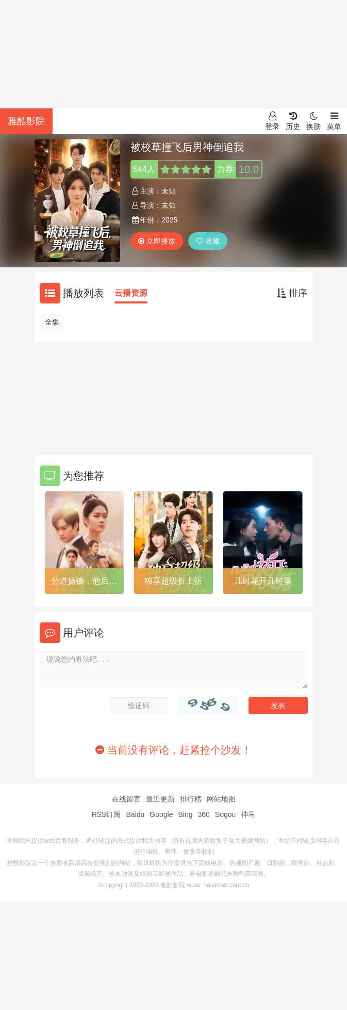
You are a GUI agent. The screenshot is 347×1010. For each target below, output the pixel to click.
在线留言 (126, 799)
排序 (292, 293)
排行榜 (191, 799)
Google (161, 814)
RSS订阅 (106, 814)
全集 (52, 322)
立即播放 (156, 241)
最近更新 (160, 799)
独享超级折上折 (173, 580)
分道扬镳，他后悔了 (84, 582)
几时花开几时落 (263, 580)
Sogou (225, 814)
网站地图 (221, 799)
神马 (248, 814)
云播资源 (130, 292)
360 (203, 814)
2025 (169, 220)
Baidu (135, 814)
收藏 (208, 241)
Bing (185, 814)
